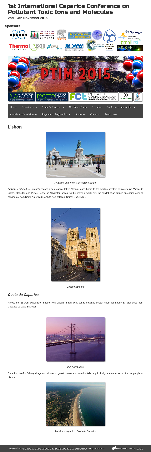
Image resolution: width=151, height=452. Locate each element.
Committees (27, 95)
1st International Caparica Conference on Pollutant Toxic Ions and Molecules (69, 9)
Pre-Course (111, 103)
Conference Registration (119, 95)
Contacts (95, 103)
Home (13, 95)
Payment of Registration (54, 103)
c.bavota (139, 448)
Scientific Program (51, 95)
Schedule (97, 95)
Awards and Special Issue (23, 103)
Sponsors (80, 103)
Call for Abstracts (78, 95)
